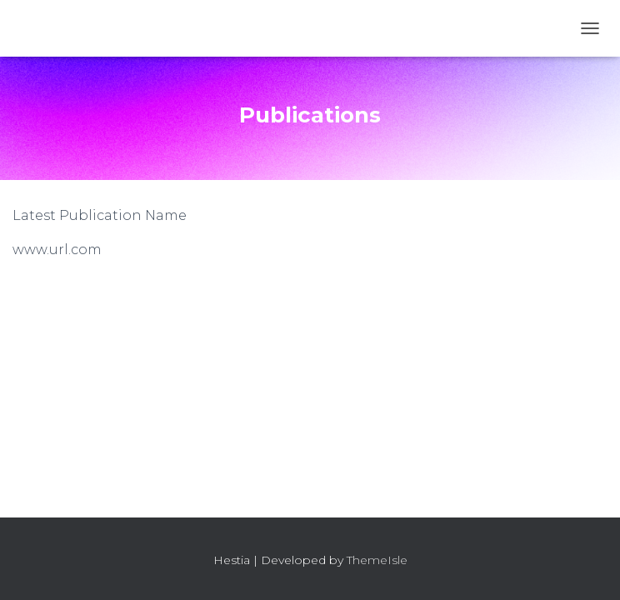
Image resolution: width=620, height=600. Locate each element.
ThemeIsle (377, 560)
